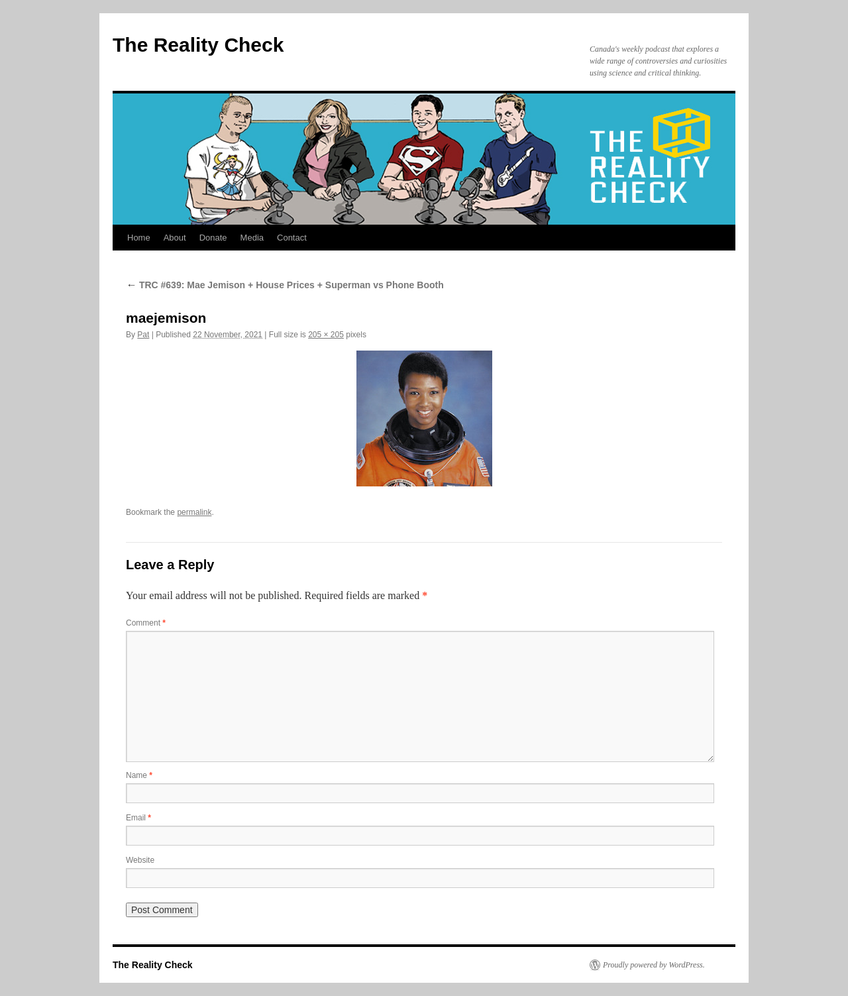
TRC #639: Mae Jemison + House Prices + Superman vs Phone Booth (285, 285)
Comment (146, 623)
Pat (143, 334)
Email (138, 817)
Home (138, 238)
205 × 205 (326, 334)
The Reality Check (198, 45)
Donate (213, 238)
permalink (194, 512)
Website (140, 860)
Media (252, 238)
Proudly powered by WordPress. (654, 964)
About (175, 238)
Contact (292, 238)
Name (139, 775)
